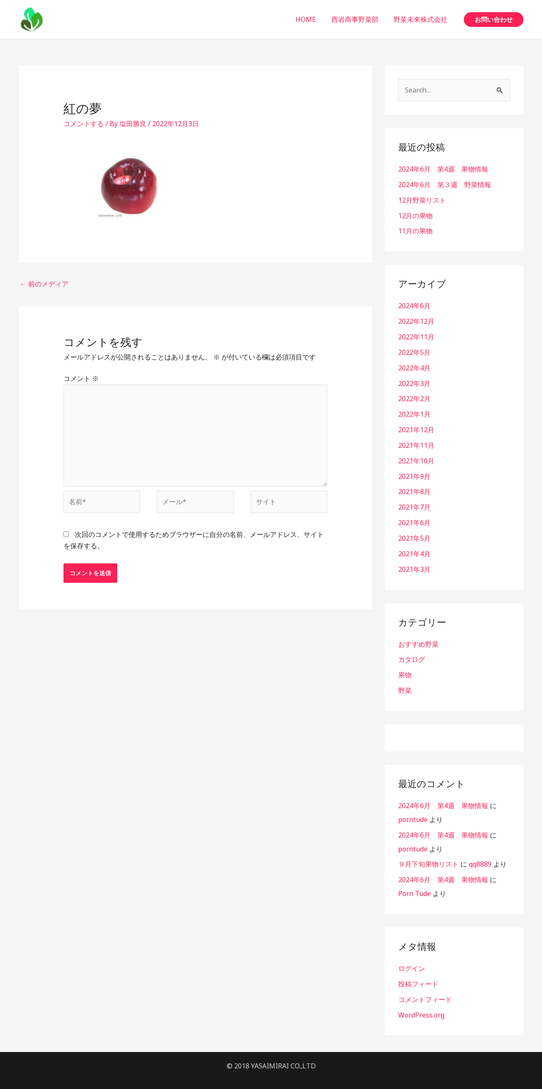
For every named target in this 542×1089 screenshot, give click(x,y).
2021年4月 (414, 546)
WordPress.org (421, 1001)
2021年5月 (414, 531)
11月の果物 (415, 229)
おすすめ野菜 (418, 635)
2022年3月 (414, 379)
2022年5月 (414, 349)
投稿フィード (418, 971)
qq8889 (480, 853)
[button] (493, 19)
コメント (81, 378)
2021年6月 (414, 516)
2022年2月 (414, 394)
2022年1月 (414, 410)
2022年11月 (416, 334)
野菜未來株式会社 (422, 19)
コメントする (83, 123)
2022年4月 (414, 364)
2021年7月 (414, 500)
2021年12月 (416, 425)
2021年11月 (416, 440)
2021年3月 (414, 561)
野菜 (405, 681)
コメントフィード (425, 986)
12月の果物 (415, 214)
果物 (405, 666)
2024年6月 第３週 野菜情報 (444, 184)
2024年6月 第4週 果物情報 (443, 169)
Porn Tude (414, 881)
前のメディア (44, 283)
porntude (413, 809)
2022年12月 (416, 319)
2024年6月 (414, 304)
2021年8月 (414, 485)
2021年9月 (414, 470)
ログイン (411, 956)
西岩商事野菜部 (357, 19)
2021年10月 (416, 455)
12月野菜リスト (422, 199)
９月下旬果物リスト (428, 853)
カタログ (411, 651)
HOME (311, 19)
